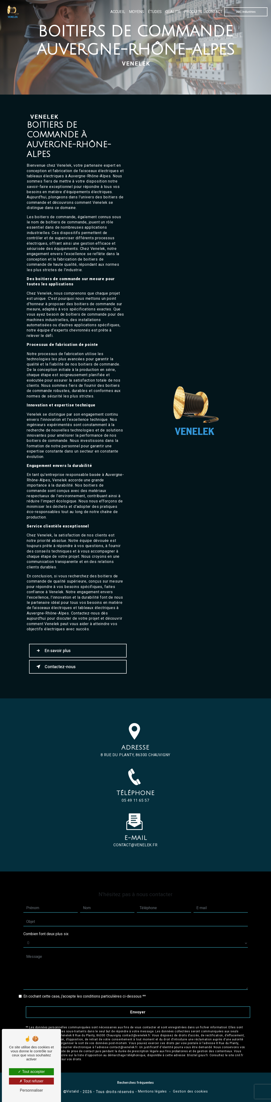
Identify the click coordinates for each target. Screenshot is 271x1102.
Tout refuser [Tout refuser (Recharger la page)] (31, 1081)
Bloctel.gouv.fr (197, 1047)
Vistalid (72, 1091)
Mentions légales (152, 1091)
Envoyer (138, 1004)
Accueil (117, 11)
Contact (214, 11)
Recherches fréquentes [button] (135, 1083)
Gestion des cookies (190, 1091)
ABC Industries (245, 11)
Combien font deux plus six (46, 926)
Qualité (172, 11)
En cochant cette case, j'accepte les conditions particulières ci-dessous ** (84, 988)
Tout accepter (31, 1072)
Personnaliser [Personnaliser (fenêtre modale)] (31, 1090)
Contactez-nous (55, 667)
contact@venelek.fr (135, 837)
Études (154, 11)
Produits (193, 11)
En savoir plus (52, 651)
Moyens (136, 11)
